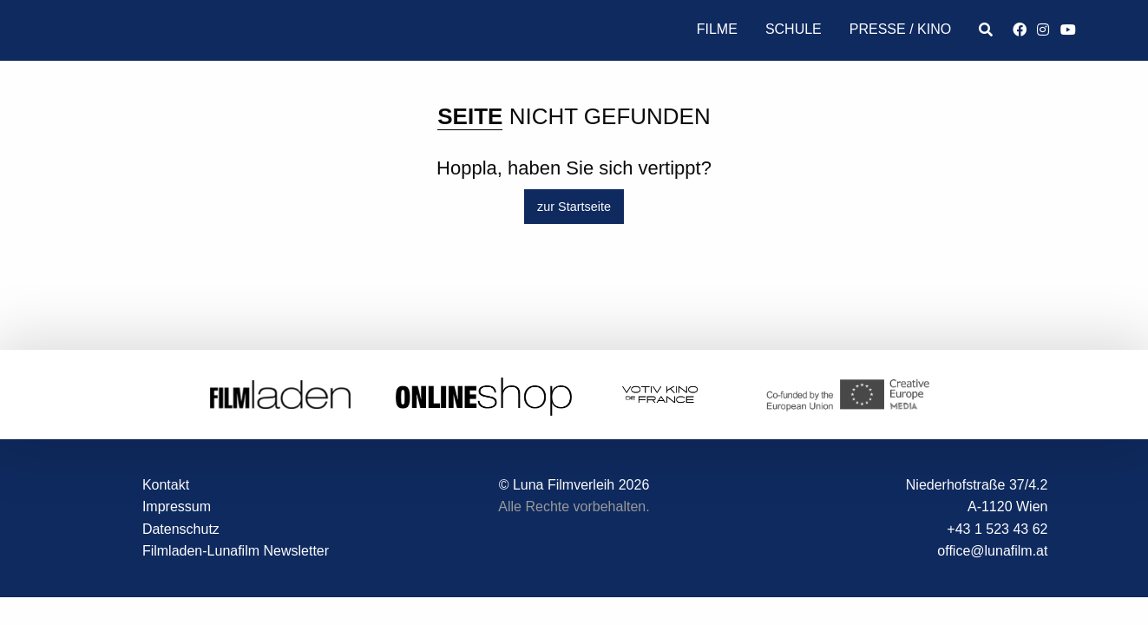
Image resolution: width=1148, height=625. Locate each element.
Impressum (176, 506)
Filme (717, 29)
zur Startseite (574, 207)
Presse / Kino (900, 29)
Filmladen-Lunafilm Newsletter (235, 551)
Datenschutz (181, 529)
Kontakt (165, 484)
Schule (793, 29)
